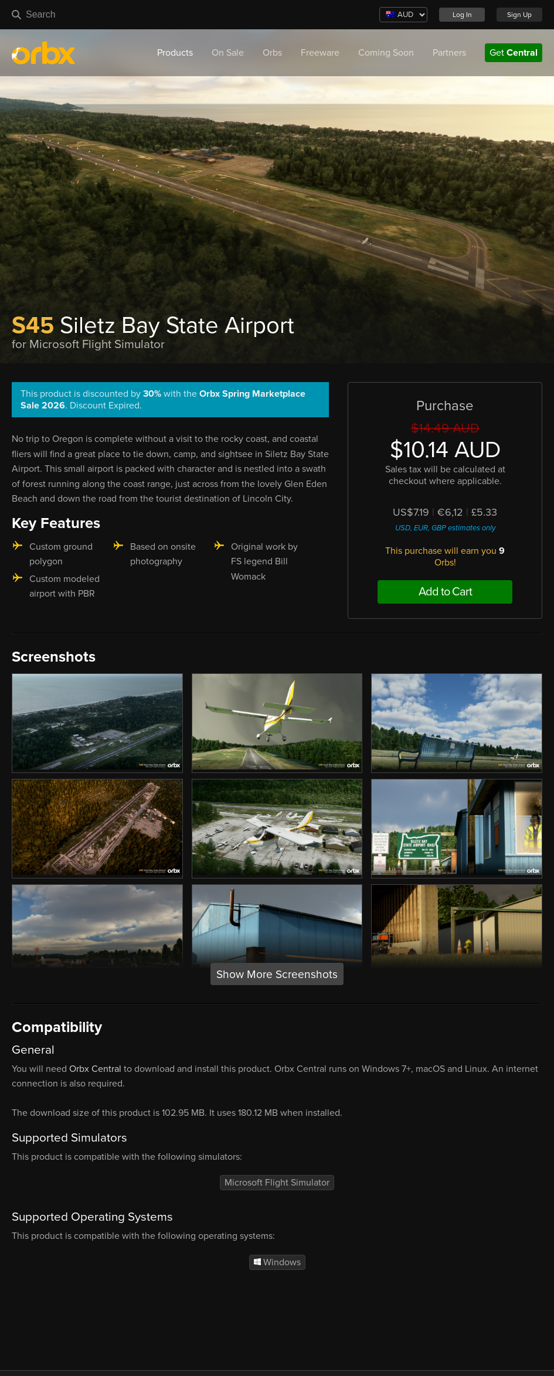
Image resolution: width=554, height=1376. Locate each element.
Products (175, 53)
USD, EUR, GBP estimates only (445, 528)
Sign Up (519, 15)
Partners (449, 53)
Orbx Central (95, 1069)
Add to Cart (445, 592)
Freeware (320, 53)
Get (514, 53)
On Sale (228, 53)
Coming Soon (386, 53)
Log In (462, 15)
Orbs (272, 53)
